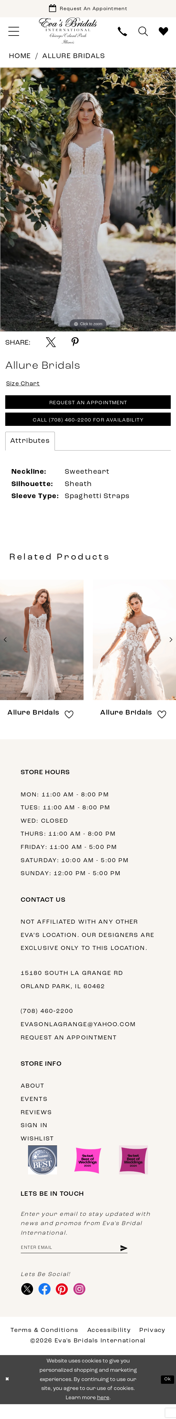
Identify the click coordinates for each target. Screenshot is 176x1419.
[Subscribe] (142, 1259)
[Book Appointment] (88, 10)
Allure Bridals (73, 59)
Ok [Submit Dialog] (166, 1394)
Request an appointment (69, 1048)
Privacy (152, 1345)
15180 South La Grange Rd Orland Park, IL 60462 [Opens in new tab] (72, 990)
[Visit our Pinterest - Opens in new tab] (68, 1302)
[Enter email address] (84, 1259)
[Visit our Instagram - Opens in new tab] (87, 1302)
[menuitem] (14, 34)
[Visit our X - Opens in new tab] (28, 1302)
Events (34, 1109)
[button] (14, 34)
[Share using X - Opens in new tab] (51, 346)
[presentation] (42, 650)
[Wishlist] (163, 34)
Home (20, 59)
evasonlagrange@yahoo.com (78, 1035)
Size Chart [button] (26, 388)
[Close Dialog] (8, 1394)
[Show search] (143, 34)
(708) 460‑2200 (47, 1021)
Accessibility (109, 1345)
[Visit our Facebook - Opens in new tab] (48, 1302)
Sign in (34, 1136)
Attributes (30, 451)
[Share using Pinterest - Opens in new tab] (75, 346)
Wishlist (37, 1149)
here (103, 1412)
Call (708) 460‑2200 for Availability (88, 429)
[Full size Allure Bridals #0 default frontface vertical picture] (88, 202)
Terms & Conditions (44, 1345)
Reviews (36, 1123)
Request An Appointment (88, 409)
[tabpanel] (88, 202)
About (33, 1096)
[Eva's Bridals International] (68, 33)
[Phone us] (122, 34)
